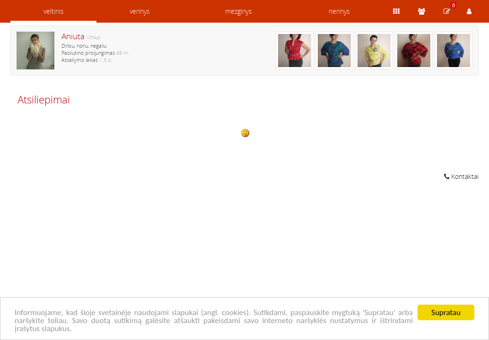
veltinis (54, 11)
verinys (140, 11)
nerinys (339, 11)
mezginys (238, 11)
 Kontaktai (461, 176)
